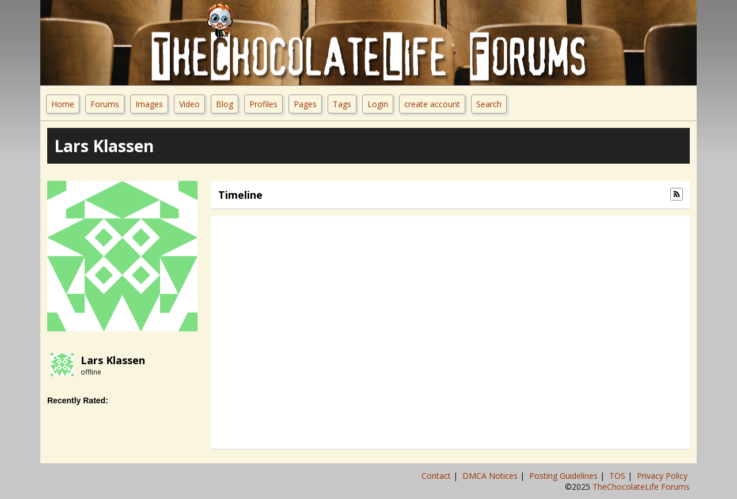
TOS (618, 475)
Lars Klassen (113, 360)
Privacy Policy (663, 475)
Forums (104, 104)
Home (62, 104)
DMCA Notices (491, 475)
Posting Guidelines (564, 475)
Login (377, 104)
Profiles (263, 104)
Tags (342, 104)
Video (189, 104)
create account (432, 104)
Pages (305, 104)
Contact (437, 475)
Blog (224, 104)
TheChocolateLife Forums (641, 486)
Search (489, 104)
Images (149, 104)
